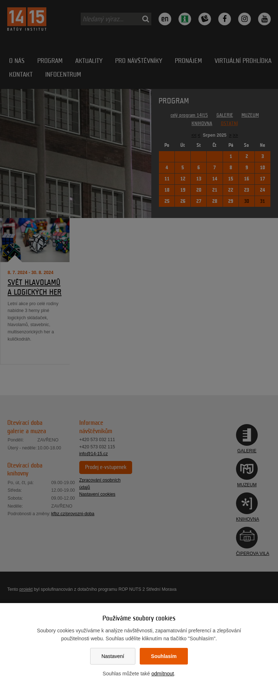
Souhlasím (164, 656)
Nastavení (112, 656)
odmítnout (162, 673)
